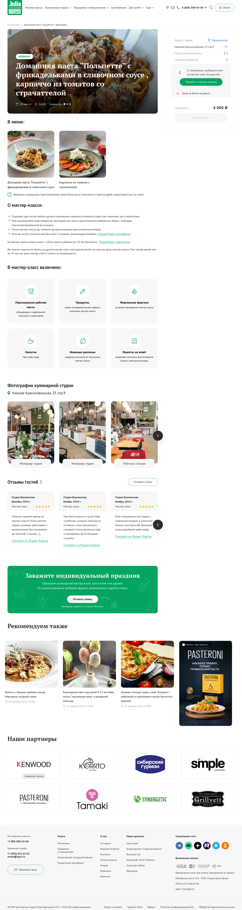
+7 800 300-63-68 (18, 841)
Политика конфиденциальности (177, 906)
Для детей (135, 7)
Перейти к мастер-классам (201, 82)
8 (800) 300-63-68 (192, 7)
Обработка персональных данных (216, 906)
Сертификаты (119, 7)
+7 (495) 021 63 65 (19, 853)
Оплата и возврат (113, 906)
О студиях (105, 843)
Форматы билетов (109, 848)
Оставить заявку (82, 599)
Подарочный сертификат (71, 862)
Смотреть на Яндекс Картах (30, 541)
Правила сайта (134, 906)
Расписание (14, 24)
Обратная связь (25, 869)
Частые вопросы (108, 859)
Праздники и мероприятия (89, 7)
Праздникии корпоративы (65, 850)
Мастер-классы (34, 7)
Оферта (151, 906)
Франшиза (132, 870)
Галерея (104, 865)
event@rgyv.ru (16, 856)
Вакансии (105, 876)
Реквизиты (105, 870)
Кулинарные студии (56, 7)
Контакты (105, 854)
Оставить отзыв (143, 481)
